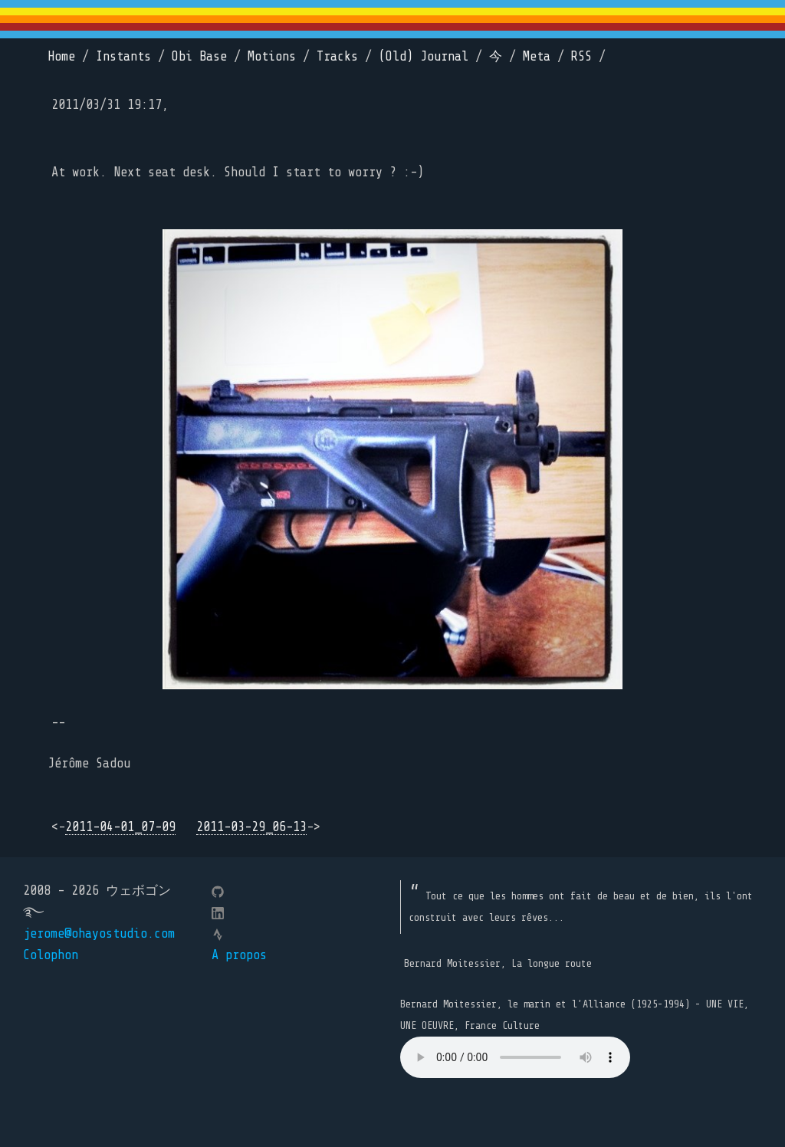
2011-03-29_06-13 (251, 827)
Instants (123, 56)
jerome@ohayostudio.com (99, 933)
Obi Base (199, 56)
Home (61, 56)
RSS (581, 56)
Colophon (50, 955)
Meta (536, 56)
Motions (272, 56)
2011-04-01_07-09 (120, 827)
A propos (239, 955)
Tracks (337, 56)
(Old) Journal (423, 56)
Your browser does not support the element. (515, 1057)
